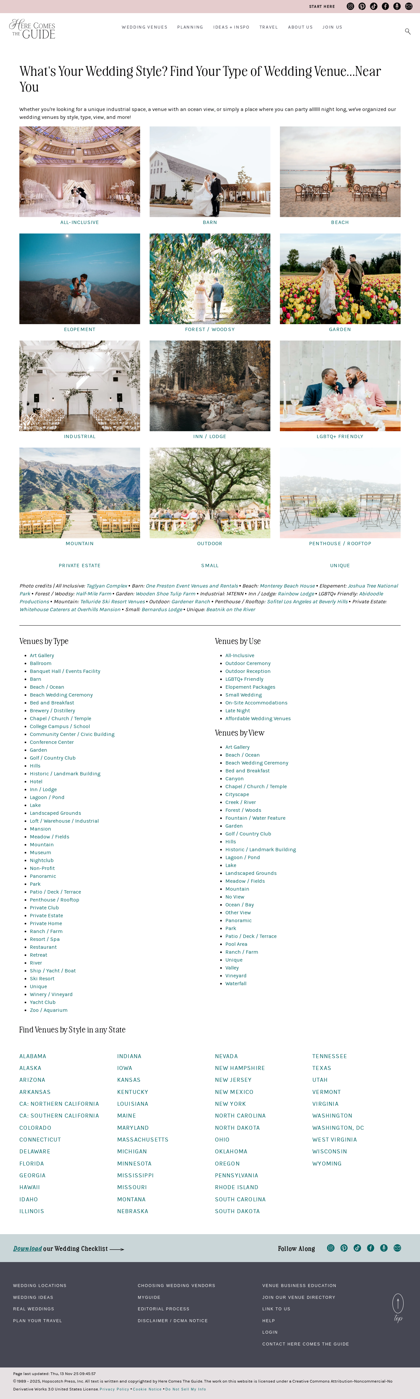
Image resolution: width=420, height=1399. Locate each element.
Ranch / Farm (46, 931)
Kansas (129, 1080)
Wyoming (327, 1163)
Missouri (132, 1187)
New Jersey (233, 1080)
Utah (320, 1080)
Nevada (226, 1056)
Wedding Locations (40, 1285)
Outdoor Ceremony (248, 663)
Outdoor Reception (248, 671)
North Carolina (240, 1115)
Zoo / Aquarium (49, 1010)
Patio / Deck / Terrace (55, 892)
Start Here (322, 6)
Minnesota (134, 1163)
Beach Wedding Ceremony (61, 695)
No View (234, 897)
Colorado (35, 1127)
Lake (35, 805)
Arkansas (35, 1092)
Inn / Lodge (43, 789)
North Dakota (237, 1127)
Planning (190, 27)
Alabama (32, 1056)
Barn (35, 679)
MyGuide (149, 1297)
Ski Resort (42, 979)
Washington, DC (338, 1127)
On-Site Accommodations (256, 703)
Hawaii (29, 1187)
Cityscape (237, 794)
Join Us (333, 27)
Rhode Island (237, 1187)
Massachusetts (143, 1139)
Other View (238, 913)
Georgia (32, 1175)
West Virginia (334, 1139)
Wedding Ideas (33, 1297)
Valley (232, 968)
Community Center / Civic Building (72, 734)
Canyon (234, 779)
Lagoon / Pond (47, 797)
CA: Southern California (59, 1115)
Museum (40, 852)
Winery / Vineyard (51, 994)
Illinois (31, 1211)
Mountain (42, 845)
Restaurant (43, 947)
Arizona (32, 1080)
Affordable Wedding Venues (258, 719)
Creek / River (240, 802)
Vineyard (236, 976)
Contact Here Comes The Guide (305, 1344)
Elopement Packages (250, 687)
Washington (332, 1115)
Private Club (44, 908)
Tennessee (329, 1056)
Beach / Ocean (47, 687)
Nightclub (41, 860)
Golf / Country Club (52, 758)
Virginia (325, 1103)
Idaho (28, 1199)
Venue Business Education (299, 1285)
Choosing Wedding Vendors (177, 1285)
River (36, 963)
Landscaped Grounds (55, 813)
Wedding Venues (145, 27)
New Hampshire (240, 1068)
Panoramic (43, 876)
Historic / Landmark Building (65, 774)
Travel (269, 27)
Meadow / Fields (49, 837)
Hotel (36, 782)
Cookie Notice (147, 1389)
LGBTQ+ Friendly (244, 679)
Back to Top (398, 1297)
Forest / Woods (243, 810)
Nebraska (133, 1211)
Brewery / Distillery (52, 711)
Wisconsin (329, 1151)
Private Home (46, 923)
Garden (38, 750)
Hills (35, 766)
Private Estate (46, 916)
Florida (31, 1163)
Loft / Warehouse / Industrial (64, 821)
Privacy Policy (115, 1389)
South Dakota (237, 1211)
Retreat (38, 955)
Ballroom (41, 663)
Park (35, 884)
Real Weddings (33, 1309)
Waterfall (235, 984)
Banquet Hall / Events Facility (65, 671)
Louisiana (133, 1103)
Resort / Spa (45, 939)
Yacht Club (42, 1002)
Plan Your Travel (37, 1321)
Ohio (222, 1139)
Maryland (133, 1127)
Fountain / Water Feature (255, 818)
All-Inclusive (239, 655)
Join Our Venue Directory (299, 1297)
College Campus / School (60, 726)
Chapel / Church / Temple (60, 719)
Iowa (125, 1068)
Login (270, 1332)
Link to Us (276, 1309)
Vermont (326, 1092)
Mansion (40, 829)
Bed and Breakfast (52, 703)
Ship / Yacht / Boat (53, 971)
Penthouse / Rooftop (54, 900)
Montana (131, 1199)
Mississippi (135, 1175)
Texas (321, 1068)
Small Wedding (243, 695)
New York (230, 1103)
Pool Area (236, 944)
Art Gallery (42, 655)
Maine (126, 1115)
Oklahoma (231, 1151)
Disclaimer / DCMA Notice (173, 1321)
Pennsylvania (236, 1175)
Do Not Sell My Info (185, 1389)
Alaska (30, 1068)
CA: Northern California (59, 1103)
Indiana (129, 1056)
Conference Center (52, 742)
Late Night (237, 711)
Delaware (35, 1151)
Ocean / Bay (239, 905)
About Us (300, 27)
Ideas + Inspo (231, 27)
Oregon (227, 1163)
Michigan (132, 1151)
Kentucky (133, 1092)
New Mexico (234, 1092)
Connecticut (40, 1139)
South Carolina (240, 1199)
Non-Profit (42, 868)
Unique (38, 986)
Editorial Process (164, 1309)
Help (268, 1321)
